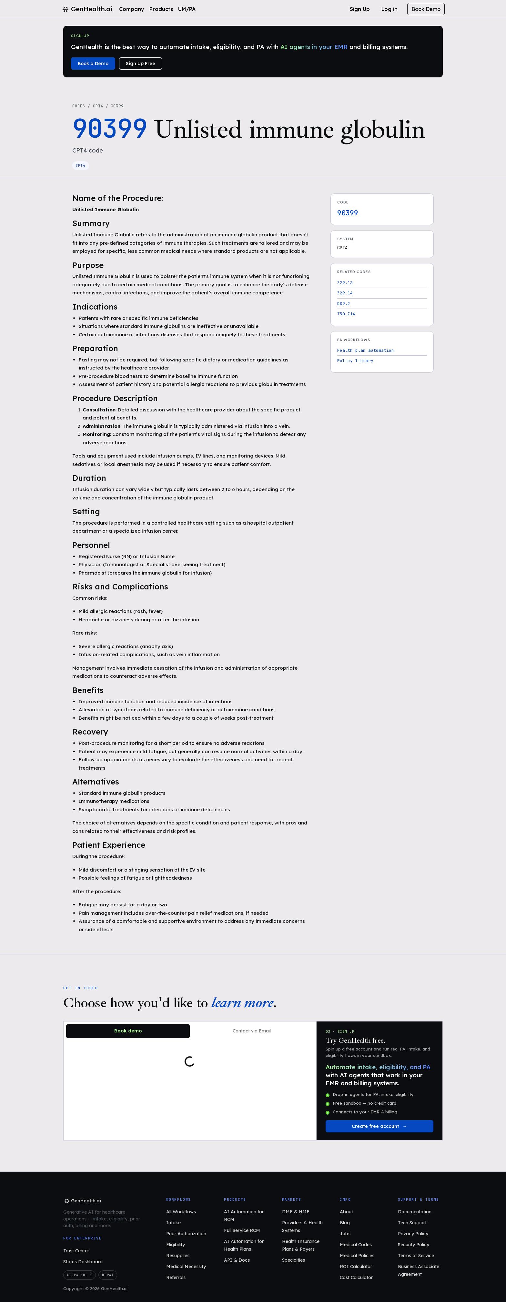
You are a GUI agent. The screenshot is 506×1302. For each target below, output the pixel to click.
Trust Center (76, 1251)
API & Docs (237, 1260)
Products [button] (161, 9)
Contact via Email (252, 1031)
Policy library (355, 360)
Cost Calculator (356, 1277)
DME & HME (295, 1212)
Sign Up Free (140, 63)
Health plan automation (365, 350)
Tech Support (412, 1223)
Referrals (176, 1277)
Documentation (414, 1212)
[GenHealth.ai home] (82, 1201)
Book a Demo (93, 63)
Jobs (345, 1234)
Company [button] (131, 9)
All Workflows (181, 1212)
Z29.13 (345, 282)
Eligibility (175, 1245)
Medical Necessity (186, 1266)
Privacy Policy (413, 1234)
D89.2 (343, 303)
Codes (78, 106)
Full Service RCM (242, 1230)
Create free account (375, 1126)
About (346, 1212)
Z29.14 (345, 293)
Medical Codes (356, 1245)
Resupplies (177, 1255)
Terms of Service (416, 1255)
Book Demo (425, 9)
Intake (173, 1223)
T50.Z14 (346, 314)
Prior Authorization (186, 1234)
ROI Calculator (356, 1266)
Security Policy (413, 1245)
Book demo (128, 1031)
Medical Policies (357, 1255)
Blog (345, 1223)
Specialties (293, 1260)
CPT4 (98, 106)
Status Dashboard (83, 1262)
